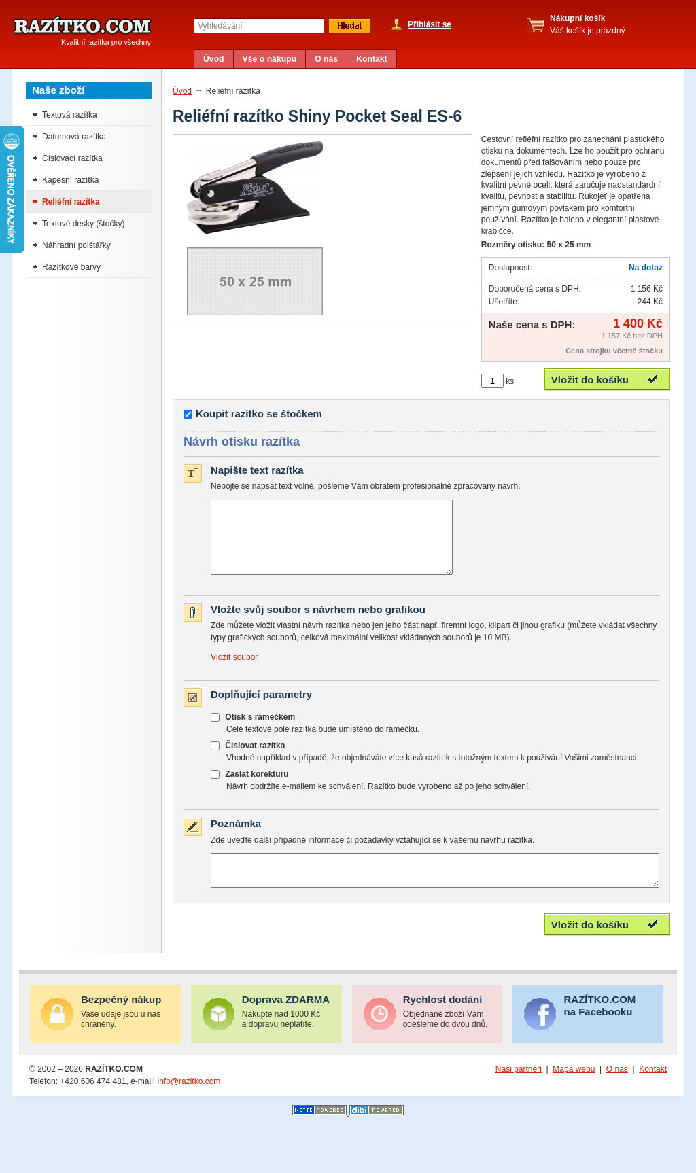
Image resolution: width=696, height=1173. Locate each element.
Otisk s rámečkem (260, 731)
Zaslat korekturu (256, 788)
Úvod (213, 59)
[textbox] (259, 25)
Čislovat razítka (255, 760)
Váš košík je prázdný (587, 24)
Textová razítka (69, 115)
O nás (326, 59)
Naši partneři (518, 1089)
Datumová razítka (74, 136)
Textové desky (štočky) (83, 223)
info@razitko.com (188, 1101)
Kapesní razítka (70, 180)
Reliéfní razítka (71, 202)
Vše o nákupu (270, 59)
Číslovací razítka (72, 158)
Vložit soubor (234, 671)
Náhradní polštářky (76, 245)
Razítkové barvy (71, 267)
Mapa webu (574, 1089)
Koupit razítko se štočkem (259, 413)
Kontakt (371, 59)
